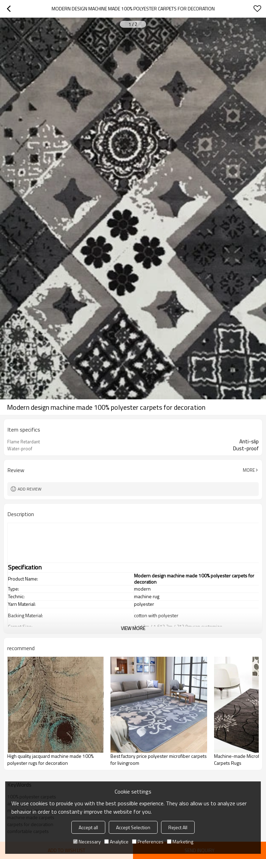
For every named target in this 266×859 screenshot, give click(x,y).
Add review (30, 489)
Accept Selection (133, 827)
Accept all (88, 827)
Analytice (116, 841)
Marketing (180, 841)
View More (133, 628)
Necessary (87, 841)
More (249, 470)
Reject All (177, 827)
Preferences (147, 841)
